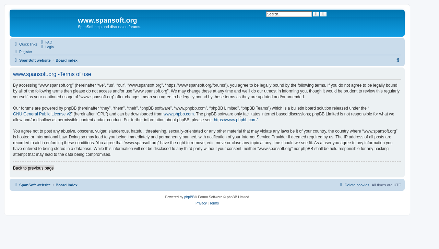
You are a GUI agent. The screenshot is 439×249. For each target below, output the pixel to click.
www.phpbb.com (179, 114)
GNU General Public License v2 (42, 114)
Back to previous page (33, 168)
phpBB (189, 197)
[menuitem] (45, 42)
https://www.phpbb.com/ (236, 119)
